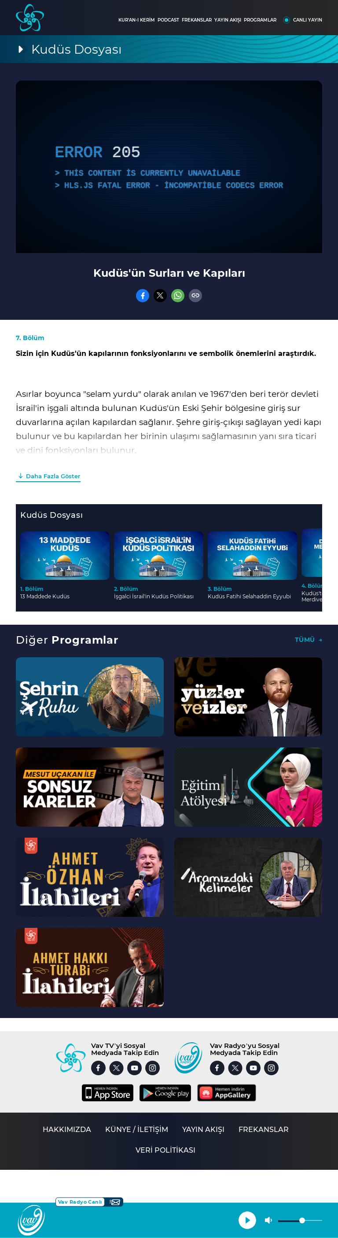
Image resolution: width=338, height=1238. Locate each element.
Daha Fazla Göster (53, 476)
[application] (169, 167)
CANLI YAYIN (307, 20)
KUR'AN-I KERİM (136, 20)
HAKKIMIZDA (67, 1129)
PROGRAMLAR (260, 20)
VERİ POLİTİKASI (165, 1150)
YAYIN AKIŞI (227, 20)
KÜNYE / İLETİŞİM (136, 1129)
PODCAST (168, 20)
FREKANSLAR (197, 20)
